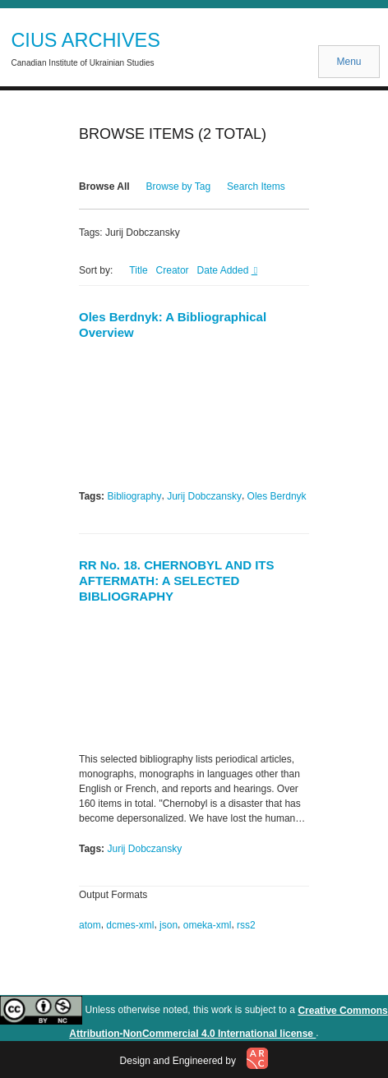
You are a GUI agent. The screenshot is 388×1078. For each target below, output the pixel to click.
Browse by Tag (178, 186)
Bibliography (134, 496)
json (168, 925)
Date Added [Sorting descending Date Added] (224, 270)
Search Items (256, 186)
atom (90, 925)
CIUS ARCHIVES (85, 40)
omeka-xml (207, 925)
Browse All (104, 186)
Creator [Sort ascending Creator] (172, 270)
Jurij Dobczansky (204, 496)
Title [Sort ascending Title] (138, 270)
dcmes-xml (130, 925)
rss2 (246, 925)
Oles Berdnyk (277, 496)
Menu (348, 61)
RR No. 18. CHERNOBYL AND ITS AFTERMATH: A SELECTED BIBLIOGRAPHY (177, 580)
